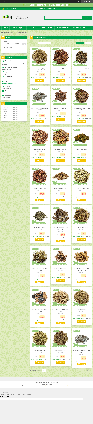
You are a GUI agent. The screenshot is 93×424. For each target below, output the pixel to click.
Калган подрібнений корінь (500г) (81, 109)
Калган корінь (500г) (60, 108)
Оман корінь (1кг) (60, 350)
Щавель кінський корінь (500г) (39, 310)
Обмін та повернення (78, 28)
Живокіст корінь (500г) (82, 69)
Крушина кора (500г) (60, 149)
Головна (5, 28)
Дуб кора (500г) (61, 69)
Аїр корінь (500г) (40, 69)
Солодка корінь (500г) (81, 227)
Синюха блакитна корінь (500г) (39, 269)
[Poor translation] (7, 396)
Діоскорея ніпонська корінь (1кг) (81, 351)
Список (89, 43)
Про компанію (32, 28)
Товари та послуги (16, 28)
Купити (40, 80)
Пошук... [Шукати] (86, 17)
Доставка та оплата (62, 28)
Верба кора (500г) (39, 149)
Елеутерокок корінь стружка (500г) (61, 310)
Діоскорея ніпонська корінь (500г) (39, 109)
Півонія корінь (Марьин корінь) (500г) (61, 228)
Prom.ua (55, 382)
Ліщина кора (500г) (81, 149)
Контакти (42, 28)
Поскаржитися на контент (52, 385)
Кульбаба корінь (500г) (82, 188)
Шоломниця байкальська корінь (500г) (81, 269)
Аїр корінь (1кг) (81, 309)
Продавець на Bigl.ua (46, 384)
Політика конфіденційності (67, 385)
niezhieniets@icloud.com (9, 83)
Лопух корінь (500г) (40, 188)
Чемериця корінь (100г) (61, 268)
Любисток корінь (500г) (61, 188)
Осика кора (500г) (39, 227)
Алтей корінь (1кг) (39, 350)
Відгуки (50, 28)
